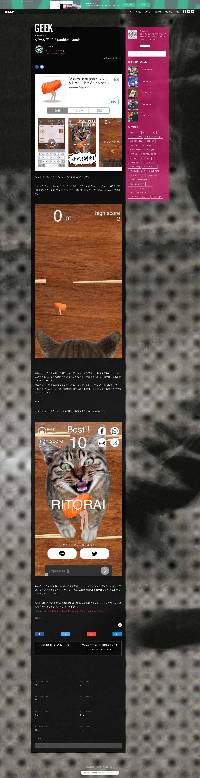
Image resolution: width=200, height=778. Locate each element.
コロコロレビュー (138, 192)
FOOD (149, 141)
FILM (146, 145)
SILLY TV (149, 132)
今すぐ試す (128, 4)
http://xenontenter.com (55, 53)
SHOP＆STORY (153, 137)
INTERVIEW (137, 171)
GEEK (43, 28)
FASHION (152, 11)
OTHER (157, 197)
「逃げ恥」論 (136, 184)
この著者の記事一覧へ (112, 58)
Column (152, 175)
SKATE (149, 150)
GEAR (134, 167)
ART (134, 145)
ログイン (144, 4)
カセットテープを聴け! (140, 188)
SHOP (173, 11)
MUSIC (142, 11)
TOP (126, 11)
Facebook (183, 12)
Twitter (188, 12)
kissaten (50, 47)
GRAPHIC (150, 167)
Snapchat (193, 12)
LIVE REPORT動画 (138, 197)
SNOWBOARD (149, 154)
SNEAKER (135, 162)
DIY (133, 158)
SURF (133, 154)
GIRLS (134, 11)
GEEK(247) (39, 618)
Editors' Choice (138, 180)
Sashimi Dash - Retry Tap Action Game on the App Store (74, 611)
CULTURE (163, 11)
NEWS (134, 132)
